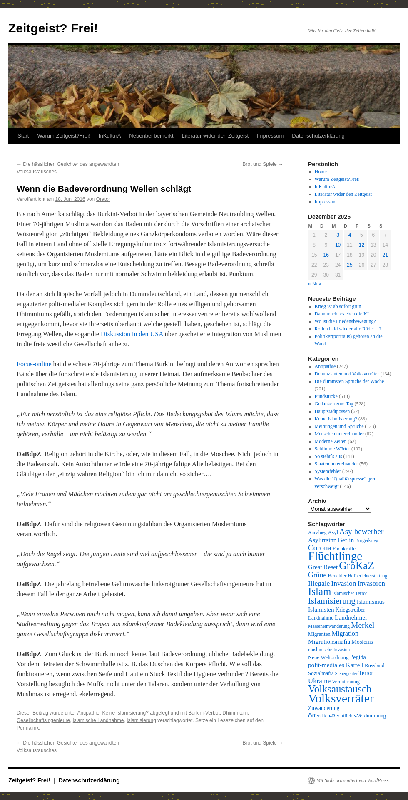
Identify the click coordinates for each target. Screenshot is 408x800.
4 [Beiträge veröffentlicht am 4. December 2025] (349, 235)
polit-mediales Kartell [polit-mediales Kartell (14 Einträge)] (335, 664)
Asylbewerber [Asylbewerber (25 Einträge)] (361, 531)
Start (23, 135)
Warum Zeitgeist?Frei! (63, 135)
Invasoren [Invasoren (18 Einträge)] (371, 584)
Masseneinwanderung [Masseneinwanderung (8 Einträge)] (329, 626)
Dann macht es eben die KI (342, 314)
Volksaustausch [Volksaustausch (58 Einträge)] (339, 689)
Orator (103, 199)
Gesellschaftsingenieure (43, 720)
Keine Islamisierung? (125, 713)
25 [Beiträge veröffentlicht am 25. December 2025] (349, 265)
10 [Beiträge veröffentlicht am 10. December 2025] (338, 245)
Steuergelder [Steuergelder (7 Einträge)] (346, 673)
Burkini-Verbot (203, 713)
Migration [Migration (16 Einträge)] (345, 633)
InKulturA (110, 135)
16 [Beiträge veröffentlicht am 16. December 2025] (325, 255)
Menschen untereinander (339, 434)
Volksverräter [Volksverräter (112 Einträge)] (340, 698)
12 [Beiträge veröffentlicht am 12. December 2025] (361, 245)
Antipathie (88, 713)
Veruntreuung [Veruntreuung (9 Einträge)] (346, 682)
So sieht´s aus (328, 456)
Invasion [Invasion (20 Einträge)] (343, 583)
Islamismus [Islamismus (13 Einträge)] (371, 601)
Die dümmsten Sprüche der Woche (349, 381)
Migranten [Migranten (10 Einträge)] (319, 634)
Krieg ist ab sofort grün (338, 306)
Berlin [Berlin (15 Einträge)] (346, 539)
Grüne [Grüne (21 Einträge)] (317, 575)
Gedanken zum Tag (334, 404)
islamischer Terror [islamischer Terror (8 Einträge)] (349, 593)
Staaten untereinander (336, 464)
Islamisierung (141, 720)
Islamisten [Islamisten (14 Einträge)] (321, 609)
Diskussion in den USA (132, 334)
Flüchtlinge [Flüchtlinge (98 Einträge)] (335, 556)
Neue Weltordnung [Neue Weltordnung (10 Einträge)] (328, 657)
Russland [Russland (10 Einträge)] (374, 665)
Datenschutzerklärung (318, 135)
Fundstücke (326, 396)
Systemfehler (328, 471)
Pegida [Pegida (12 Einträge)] (358, 657)
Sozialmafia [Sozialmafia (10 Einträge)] (321, 673)
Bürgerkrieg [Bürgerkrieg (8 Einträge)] (366, 540)
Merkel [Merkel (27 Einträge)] (363, 625)
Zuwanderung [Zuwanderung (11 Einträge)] (323, 708)
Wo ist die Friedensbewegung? (345, 321)
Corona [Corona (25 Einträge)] (319, 547)
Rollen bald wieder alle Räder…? (348, 329)
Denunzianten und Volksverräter (347, 374)
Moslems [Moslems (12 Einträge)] (362, 641)
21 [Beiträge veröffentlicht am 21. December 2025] (385, 255)
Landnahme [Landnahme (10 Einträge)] (320, 618)
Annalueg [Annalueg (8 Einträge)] (317, 532)
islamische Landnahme (98, 720)
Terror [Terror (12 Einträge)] (365, 673)
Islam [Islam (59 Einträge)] (319, 591)
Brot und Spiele (263, 164)
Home (321, 172)
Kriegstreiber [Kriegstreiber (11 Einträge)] (351, 610)
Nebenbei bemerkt (151, 135)
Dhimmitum (235, 713)
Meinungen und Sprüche (339, 426)
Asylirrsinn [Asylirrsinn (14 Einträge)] (322, 539)
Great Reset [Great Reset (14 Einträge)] (323, 566)
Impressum (270, 135)
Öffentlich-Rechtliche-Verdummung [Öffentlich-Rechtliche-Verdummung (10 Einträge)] (347, 715)
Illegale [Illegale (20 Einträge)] (319, 583)
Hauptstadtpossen (332, 411)
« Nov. (315, 284)
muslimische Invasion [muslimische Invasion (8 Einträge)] (329, 649)
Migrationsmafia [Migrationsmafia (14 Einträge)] (329, 641)
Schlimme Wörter (332, 449)
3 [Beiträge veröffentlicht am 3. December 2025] (337, 235)
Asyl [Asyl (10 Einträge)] (333, 532)
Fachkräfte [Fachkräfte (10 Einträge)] (344, 548)
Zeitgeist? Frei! (53, 28)
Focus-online (34, 364)
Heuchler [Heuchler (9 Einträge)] (337, 576)
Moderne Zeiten (331, 441)
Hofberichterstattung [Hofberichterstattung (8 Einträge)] (367, 575)
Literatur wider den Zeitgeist (215, 135)
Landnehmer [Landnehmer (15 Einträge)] (351, 617)
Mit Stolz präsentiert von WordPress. (353, 780)
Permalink (28, 728)
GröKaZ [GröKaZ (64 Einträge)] (356, 566)
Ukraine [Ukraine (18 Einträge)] (319, 681)
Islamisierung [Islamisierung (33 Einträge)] (332, 601)
